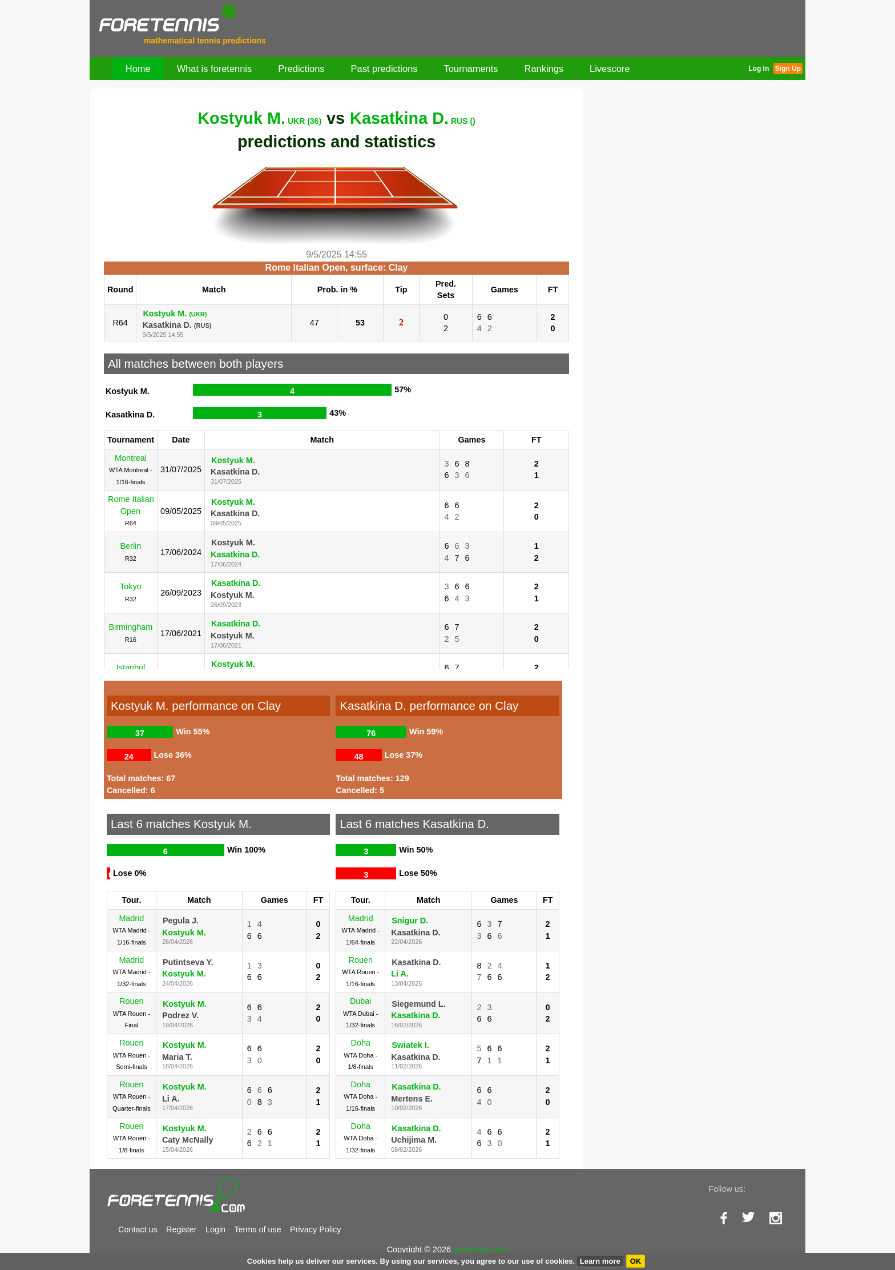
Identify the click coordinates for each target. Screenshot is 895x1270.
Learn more (600, 1261)
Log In (758, 69)
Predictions (301, 68)
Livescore (610, 68)
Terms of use (257, 1229)
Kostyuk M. (259, 118)
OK (636, 1261)
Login (215, 1229)
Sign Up (788, 69)
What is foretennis (214, 68)
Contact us (138, 1229)
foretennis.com (480, 1249)
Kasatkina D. (412, 118)
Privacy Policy (315, 1229)
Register (181, 1229)
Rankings (544, 68)
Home (138, 68)
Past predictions (384, 68)
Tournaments (471, 68)
